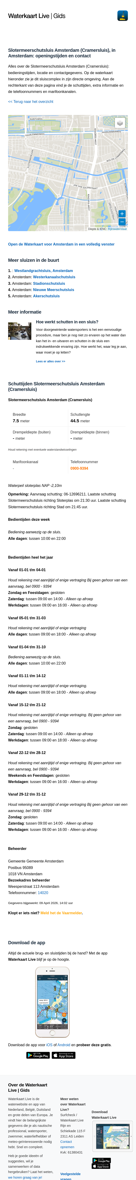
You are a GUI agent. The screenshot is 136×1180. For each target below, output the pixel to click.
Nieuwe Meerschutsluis (53, 290)
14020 (43, 893)
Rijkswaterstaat (117, 229)
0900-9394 (79, 468)
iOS (49, 1045)
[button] (120, 123)
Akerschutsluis (46, 296)
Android (64, 1045)
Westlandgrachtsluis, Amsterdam (43, 271)
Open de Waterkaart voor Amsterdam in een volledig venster (61, 244)
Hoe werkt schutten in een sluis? (67, 322)
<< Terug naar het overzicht (30, 102)
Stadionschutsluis (49, 283)
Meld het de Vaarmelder (61, 913)
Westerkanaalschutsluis (54, 277)
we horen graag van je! (25, 1177)
